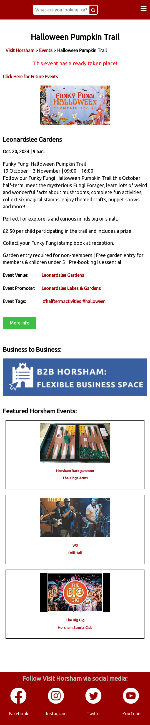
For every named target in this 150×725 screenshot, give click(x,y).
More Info (19, 322)
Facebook (18, 713)
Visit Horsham (20, 50)
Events (45, 50)
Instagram (56, 713)
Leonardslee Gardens (63, 275)
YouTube (131, 713)
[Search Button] (93, 10)
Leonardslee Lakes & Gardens (71, 288)
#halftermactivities (62, 301)
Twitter (94, 713)
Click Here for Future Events (30, 76)
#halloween (94, 301)
